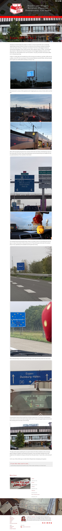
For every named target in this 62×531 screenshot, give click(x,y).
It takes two (33, 490)
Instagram (11, 519)
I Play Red (33, 516)
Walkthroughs (38, 17)
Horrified (33, 482)
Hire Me (53, 17)
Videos (11, 521)
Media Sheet (12, 526)
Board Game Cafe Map (13, 523)
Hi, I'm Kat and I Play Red (20, 483)
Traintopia (33, 486)
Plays (11, 522)
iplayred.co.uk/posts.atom (26, 526)
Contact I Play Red (13, 528)
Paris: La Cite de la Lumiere (36, 494)
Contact (59, 17)
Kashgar (33, 478)
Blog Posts (46, 17)
